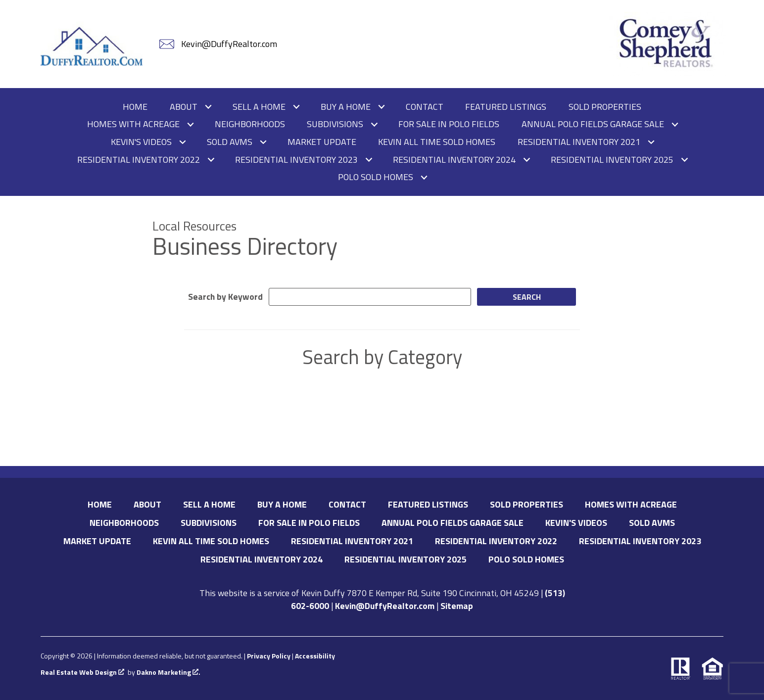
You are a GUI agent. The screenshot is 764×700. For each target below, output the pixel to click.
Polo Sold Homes (526, 559)
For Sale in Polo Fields (448, 124)
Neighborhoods (250, 124)
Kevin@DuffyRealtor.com (384, 605)
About (147, 504)
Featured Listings (505, 106)
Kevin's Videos (576, 522)
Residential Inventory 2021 (352, 541)
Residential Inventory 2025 (405, 559)
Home (135, 106)
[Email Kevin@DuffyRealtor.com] (219, 44)
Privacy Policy (268, 656)
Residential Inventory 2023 (640, 541)
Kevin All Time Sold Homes (436, 142)
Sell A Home (209, 504)
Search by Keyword (225, 296)
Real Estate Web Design (82, 672)
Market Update (321, 142)
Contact (424, 106)
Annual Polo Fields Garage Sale (453, 522)
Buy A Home (282, 504)
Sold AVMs (652, 522)
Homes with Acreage (631, 504)
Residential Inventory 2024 (261, 559)
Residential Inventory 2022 (496, 541)
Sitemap (456, 605)
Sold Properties (605, 106)
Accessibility (315, 656)
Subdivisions (209, 522)
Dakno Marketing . (168, 672)
